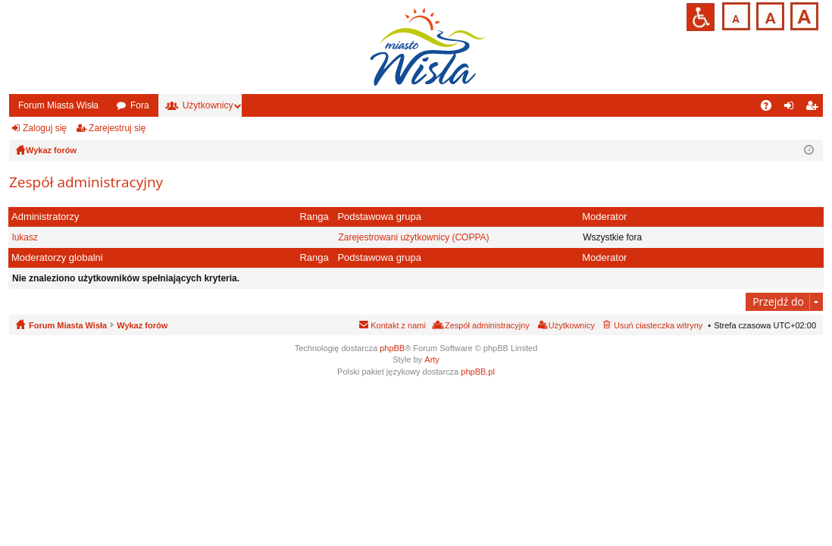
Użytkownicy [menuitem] (572, 325)
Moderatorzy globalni (57, 257)
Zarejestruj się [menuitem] (814, 108)
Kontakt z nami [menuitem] (398, 325)
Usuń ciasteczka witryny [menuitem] (658, 325)
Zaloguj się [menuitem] (792, 108)
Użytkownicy (208, 105)
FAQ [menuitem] (771, 108)
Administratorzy (45, 216)
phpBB (392, 348)
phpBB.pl (478, 371)
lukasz (25, 237)
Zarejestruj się (117, 128)
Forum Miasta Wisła (58, 105)
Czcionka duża (802, 14)
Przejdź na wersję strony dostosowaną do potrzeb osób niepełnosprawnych (701, 17)
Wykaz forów (142, 325)
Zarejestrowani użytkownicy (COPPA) (413, 237)
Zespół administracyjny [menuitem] (487, 325)
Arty (431, 359)
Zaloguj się (45, 128)
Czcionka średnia (768, 14)
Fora (139, 105)
